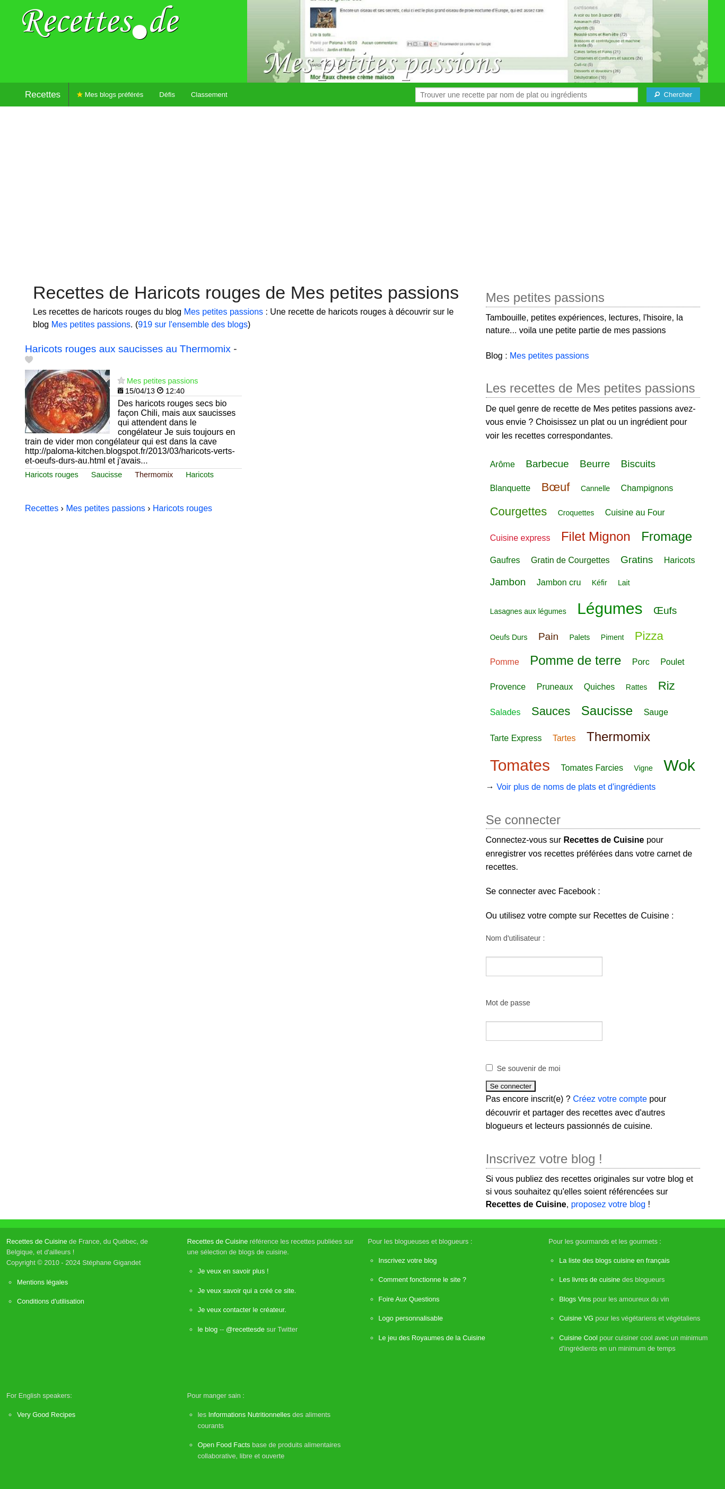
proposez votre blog (608, 1204)
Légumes (609, 608)
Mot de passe (508, 1002)
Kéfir (599, 582)
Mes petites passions (223, 311)
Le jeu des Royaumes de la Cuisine (432, 1338)
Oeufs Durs (509, 637)
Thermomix (154, 474)
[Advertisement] (363, 189)
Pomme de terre (575, 660)
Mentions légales (42, 1282)
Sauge (656, 712)
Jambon (508, 581)
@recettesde (245, 1329)
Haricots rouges (51, 474)
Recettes (42, 95)
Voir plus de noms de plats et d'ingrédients (576, 786)
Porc (641, 661)
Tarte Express (516, 738)
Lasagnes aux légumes (528, 611)
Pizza (649, 636)
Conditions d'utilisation (50, 1301)
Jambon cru (559, 582)
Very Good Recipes (46, 1415)
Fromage (666, 536)
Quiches (599, 686)
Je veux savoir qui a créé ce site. (247, 1291)
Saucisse (106, 474)
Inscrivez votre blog (408, 1260)
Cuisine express (520, 537)
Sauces (550, 711)
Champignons (647, 488)
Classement (209, 95)
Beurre (595, 463)
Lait (624, 582)
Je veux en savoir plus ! (233, 1271)
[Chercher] (673, 94)
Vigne (643, 768)
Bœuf (555, 487)
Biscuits (638, 463)
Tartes (564, 738)
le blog (208, 1329)
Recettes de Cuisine (36, 1241)
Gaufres (505, 560)
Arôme (502, 464)
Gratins (637, 559)
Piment (612, 637)
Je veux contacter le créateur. (242, 1310)
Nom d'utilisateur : (515, 938)
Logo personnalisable (411, 1318)
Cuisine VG (576, 1318)
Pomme (504, 661)
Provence (508, 686)
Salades (505, 712)
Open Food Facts (224, 1445)
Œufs (665, 610)
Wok (679, 765)
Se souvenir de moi (529, 1068)
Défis (167, 95)
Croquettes (576, 513)
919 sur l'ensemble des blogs (193, 324)
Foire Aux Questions (409, 1299)
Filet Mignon (596, 536)
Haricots (200, 474)
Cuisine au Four (635, 512)
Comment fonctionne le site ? (423, 1279)
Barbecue (547, 463)
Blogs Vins (575, 1299)
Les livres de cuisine (589, 1279)
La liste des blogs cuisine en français (614, 1260)
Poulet (672, 661)
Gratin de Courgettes (570, 560)
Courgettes (518, 511)
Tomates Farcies (592, 767)
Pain (548, 636)
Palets (579, 637)
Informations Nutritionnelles (249, 1415)
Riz (666, 685)
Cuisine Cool (578, 1338)
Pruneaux (555, 686)
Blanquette (510, 488)
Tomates (520, 765)
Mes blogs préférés (110, 95)
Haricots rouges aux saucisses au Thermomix (128, 348)
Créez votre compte (610, 1098)
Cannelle (595, 488)
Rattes (636, 687)
